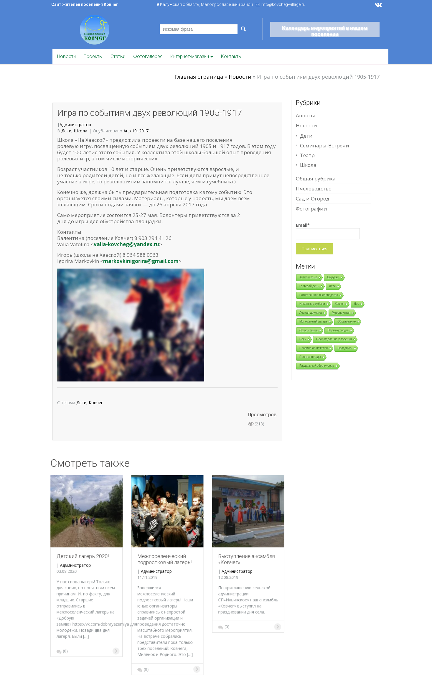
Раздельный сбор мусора (316, 365)
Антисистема (308, 277)
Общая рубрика (316, 178)
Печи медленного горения (334, 339)
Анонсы (305, 115)
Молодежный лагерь (313, 321)
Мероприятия (341, 312)
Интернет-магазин (189, 56)
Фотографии (311, 208)
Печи (302, 339)
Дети (66, 131)
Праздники (345, 348)
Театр (307, 155)
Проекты (93, 56)
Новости (66, 56)
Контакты (231, 56)
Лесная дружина (310, 312)
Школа (80, 131)
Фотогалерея (147, 56)
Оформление (308, 330)
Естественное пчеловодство (318, 295)
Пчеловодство (314, 188)
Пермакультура (338, 330)
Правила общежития (313, 348)
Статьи (118, 56)
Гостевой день (309, 286)
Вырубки (333, 277)
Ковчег (96, 402)
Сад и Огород (312, 198)
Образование (346, 321)
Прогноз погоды (310, 356)
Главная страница (198, 76)
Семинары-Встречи (324, 145)
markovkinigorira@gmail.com (141, 261)
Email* (328, 230)
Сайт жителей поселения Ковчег (84, 4)
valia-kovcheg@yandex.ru (126, 244)
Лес (356, 303)
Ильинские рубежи (312, 303)
